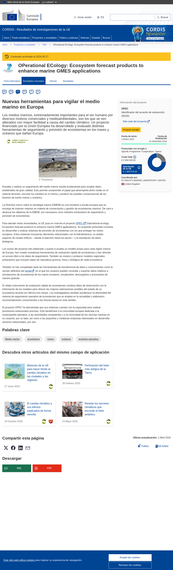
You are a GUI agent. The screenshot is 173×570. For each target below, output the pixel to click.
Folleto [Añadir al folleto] (143, 445)
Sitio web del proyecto (135, 121)
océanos (66, 339)
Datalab (96, 37)
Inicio (6, 37)
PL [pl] (38, 91)
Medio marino (12, 339)
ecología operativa (88, 339)
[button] (100, 17)
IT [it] (31, 91)
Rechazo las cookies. (130, 565)
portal (28, 271)
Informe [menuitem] (53, 81)
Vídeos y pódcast (68, 37)
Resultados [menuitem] (68, 81)
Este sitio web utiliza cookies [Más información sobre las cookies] (19, 560)
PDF (49, 468)
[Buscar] (163, 17)
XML (19, 468)
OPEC (80, 223)
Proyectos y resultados (44, 37)
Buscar (106, 37)
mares (50, 339)
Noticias (84, 37)
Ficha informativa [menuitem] (12, 81)
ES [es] (18, 91)
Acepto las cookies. (130, 557)
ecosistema (33, 339)
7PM (44, 44)
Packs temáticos (20, 37)
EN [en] (11, 91)
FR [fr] (24, 91)
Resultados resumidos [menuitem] (33, 81)
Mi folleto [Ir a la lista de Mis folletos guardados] (162, 446)
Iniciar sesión (83, 17)
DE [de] (4, 91)
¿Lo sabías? (49, 2)
